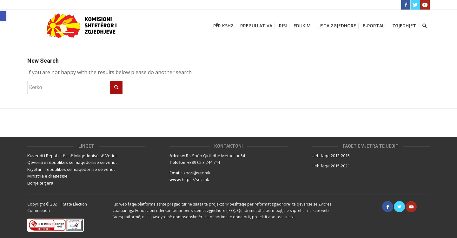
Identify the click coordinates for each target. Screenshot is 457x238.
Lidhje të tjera (40, 183)
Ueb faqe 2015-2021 (331, 166)
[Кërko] (424, 26)
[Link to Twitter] (415, 5)
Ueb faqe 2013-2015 (331, 155)
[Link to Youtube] (425, 5)
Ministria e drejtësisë (47, 176)
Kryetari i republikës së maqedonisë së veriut (71, 169)
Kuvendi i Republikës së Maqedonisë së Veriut (72, 155)
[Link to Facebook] (405, 5)
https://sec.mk (195, 179)
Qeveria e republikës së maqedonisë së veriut (72, 162)
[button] (3, 16)
